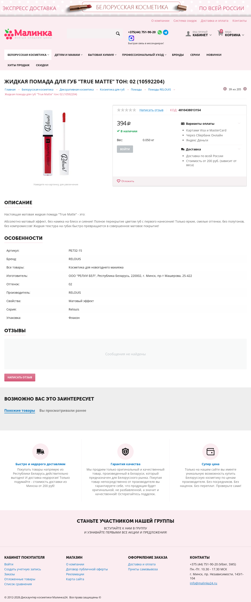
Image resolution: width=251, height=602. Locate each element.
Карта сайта (75, 579)
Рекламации (75, 574)
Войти (125, 149)
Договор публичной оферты (87, 569)
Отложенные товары (19, 579)
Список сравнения (18, 584)
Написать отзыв (151, 110)
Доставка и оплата (214, 21)
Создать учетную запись (22, 569)
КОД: (173, 110)
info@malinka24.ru (203, 583)
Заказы (9, 574)
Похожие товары (19, 410)
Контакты (239, 21)
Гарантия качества (125, 464)
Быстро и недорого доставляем (40, 464)
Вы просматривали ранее (62, 410)
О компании (160, 21)
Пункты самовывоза (143, 569)
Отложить (127, 181)
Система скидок (185, 21)
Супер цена (210, 464)
